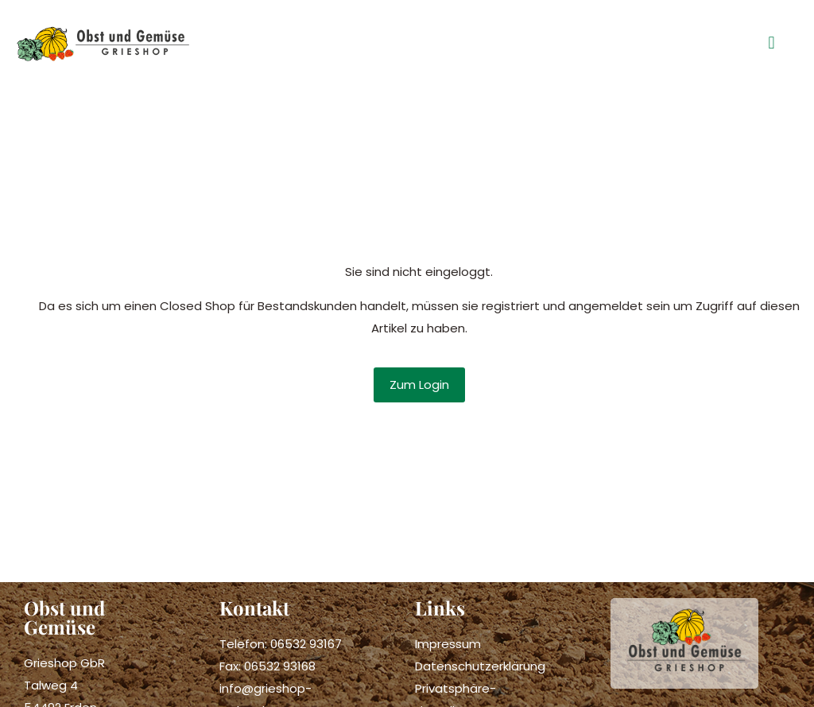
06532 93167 (306, 643)
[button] (771, 43)
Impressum (448, 643)
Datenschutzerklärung (480, 666)
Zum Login (419, 384)
